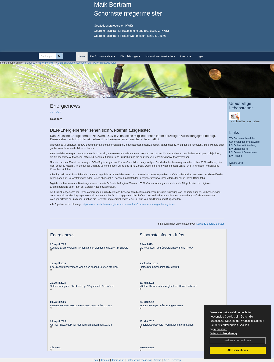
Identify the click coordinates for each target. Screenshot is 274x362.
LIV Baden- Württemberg (242, 145)
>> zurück (55, 112)
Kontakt (105, 360)
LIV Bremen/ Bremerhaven (243, 152)
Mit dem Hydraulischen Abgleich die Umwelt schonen (168, 286)
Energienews (62, 234)
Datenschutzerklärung (223, 333)
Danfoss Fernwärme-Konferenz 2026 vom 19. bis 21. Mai (81, 305)
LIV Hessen (235, 155)
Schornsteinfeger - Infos (162, 234)
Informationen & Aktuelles (160, 56)
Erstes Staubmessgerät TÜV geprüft (159, 267)
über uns (185, 56)
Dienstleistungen (130, 56)
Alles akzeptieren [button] (237, 350)
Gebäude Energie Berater (210, 223)
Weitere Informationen (237, 340)
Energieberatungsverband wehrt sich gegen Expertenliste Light (84, 267)
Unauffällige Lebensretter (241, 105)
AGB (166, 360)
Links (234, 132)
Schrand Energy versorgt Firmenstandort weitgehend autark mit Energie (89, 247)
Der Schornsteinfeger (102, 56)
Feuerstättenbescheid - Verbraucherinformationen (166, 324)
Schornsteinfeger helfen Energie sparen (161, 305)
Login (200, 56)
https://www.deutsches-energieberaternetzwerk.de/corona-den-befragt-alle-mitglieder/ (129, 204)
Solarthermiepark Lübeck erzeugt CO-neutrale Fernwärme (82, 286)
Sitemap (176, 360)
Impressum (220, 329)
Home (81, 56)
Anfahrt (157, 360)
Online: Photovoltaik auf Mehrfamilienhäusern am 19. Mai (81, 324)
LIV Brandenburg (238, 148)
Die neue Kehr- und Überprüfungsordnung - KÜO (166, 247)
